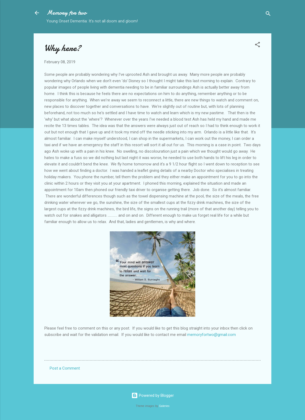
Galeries (164, 406)
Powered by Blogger (152, 395)
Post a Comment (65, 368)
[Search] (268, 14)
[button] (257, 45)
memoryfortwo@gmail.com (211, 334)
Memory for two (66, 12)
